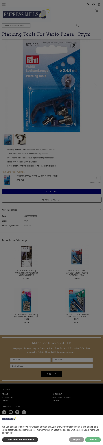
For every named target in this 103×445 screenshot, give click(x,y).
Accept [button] (93, 440)
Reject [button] (76, 440)
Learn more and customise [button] (20, 440)
